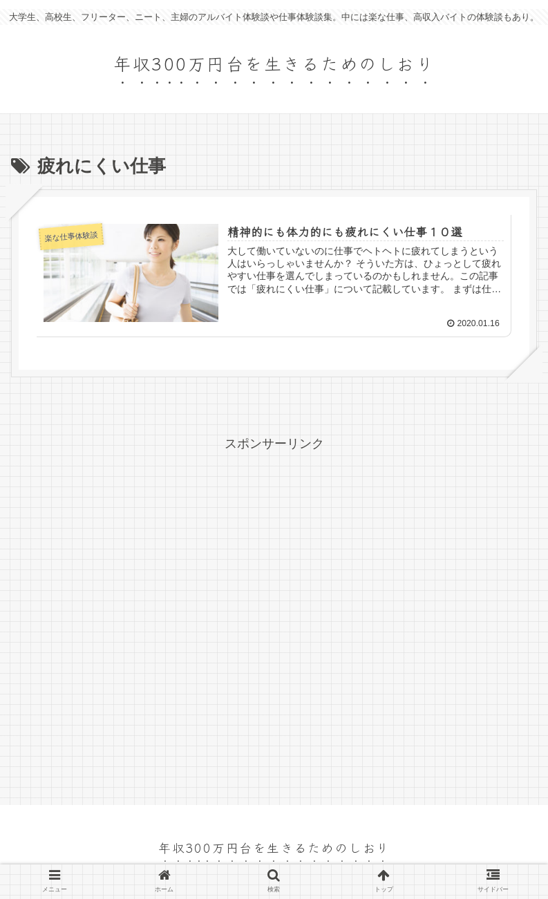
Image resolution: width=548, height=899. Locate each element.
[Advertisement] (274, 619)
